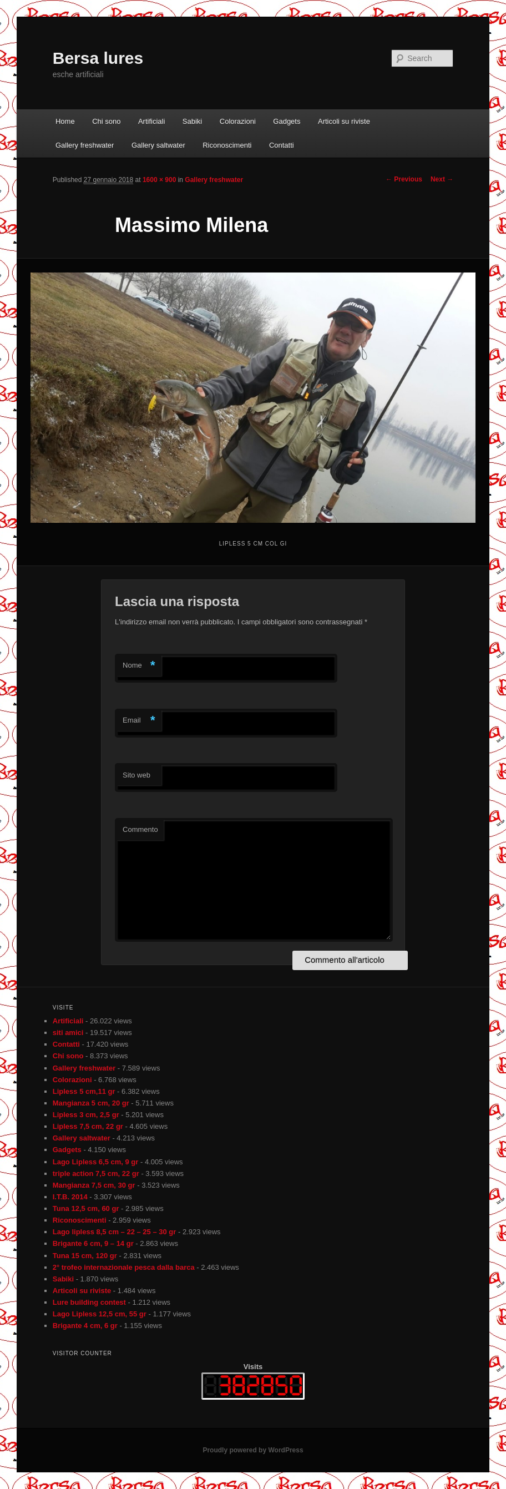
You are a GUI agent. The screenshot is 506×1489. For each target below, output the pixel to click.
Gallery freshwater (84, 145)
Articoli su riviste (344, 121)
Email (139, 721)
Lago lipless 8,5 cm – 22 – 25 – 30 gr (114, 1232)
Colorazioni (238, 121)
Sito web (136, 775)
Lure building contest (89, 1302)
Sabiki (192, 121)
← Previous (404, 179)
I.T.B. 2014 (70, 1197)
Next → (442, 179)
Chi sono (106, 121)
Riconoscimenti (227, 145)
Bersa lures (98, 58)
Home (65, 121)
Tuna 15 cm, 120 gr (85, 1255)
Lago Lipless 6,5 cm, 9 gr (96, 1162)
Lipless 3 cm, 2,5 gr (86, 1115)
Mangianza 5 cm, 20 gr (91, 1103)
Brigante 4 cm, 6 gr (85, 1325)
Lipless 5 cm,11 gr (84, 1091)
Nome (139, 666)
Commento (140, 829)
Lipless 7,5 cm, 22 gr (88, 1126)
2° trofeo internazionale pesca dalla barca (124, 1267)
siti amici (68, 1032)
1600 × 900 (159, 180)
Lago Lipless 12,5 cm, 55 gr (99, 1314)
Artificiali (151, 121)
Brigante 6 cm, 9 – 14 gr (93, 1243)
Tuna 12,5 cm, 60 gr (86, 1208)
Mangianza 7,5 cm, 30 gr (94, 1185)
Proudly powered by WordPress (253, 1450)
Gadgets (286, 121)
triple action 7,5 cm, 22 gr (96, 1173)
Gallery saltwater (158, 145)
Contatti (281, 145)
